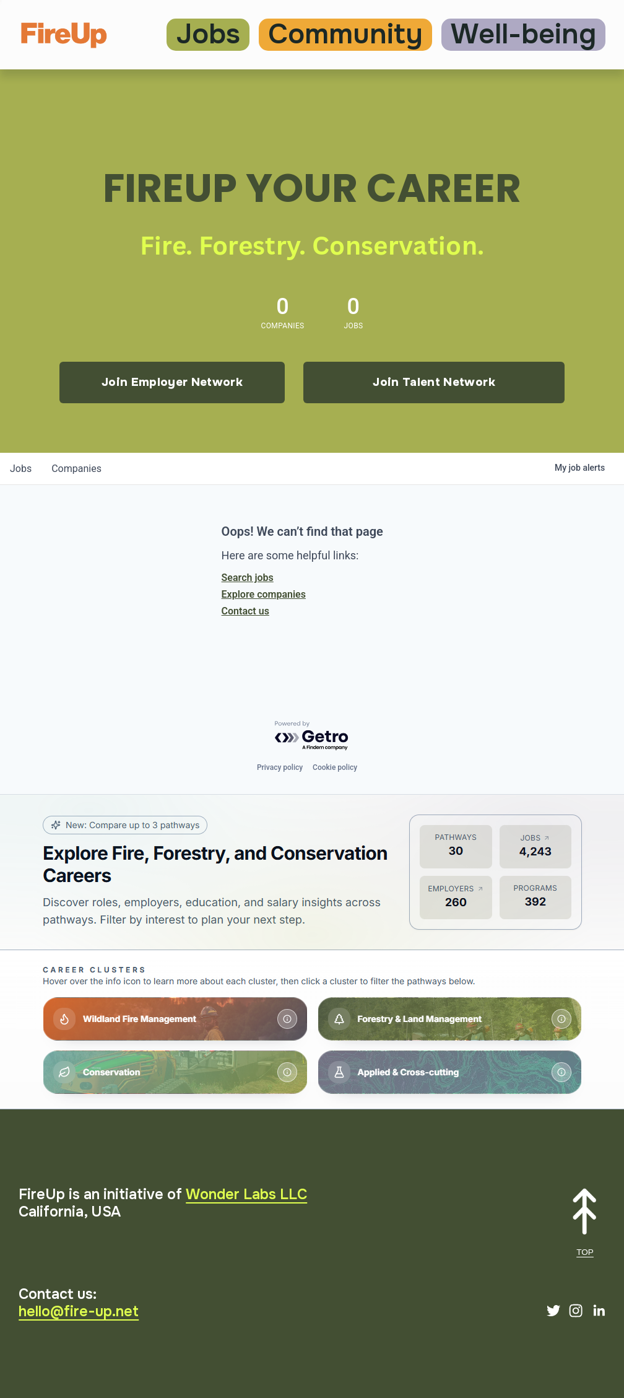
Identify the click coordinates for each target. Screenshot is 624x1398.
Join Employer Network (172, 382)
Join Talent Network (434, 382)
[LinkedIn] (598, 1310)
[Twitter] (553, 1310)
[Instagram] (576, 1310)
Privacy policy (280, 767)
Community (345, 35)
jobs (21, 468)
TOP (585, 1252)
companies (76, 468)
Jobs (208, 35)
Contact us (245, 611)
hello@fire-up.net (79, 1311)
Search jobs (248, 577)
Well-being (523, 35)
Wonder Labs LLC (246, 1194)
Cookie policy (335, 767)
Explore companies (264, 594)
